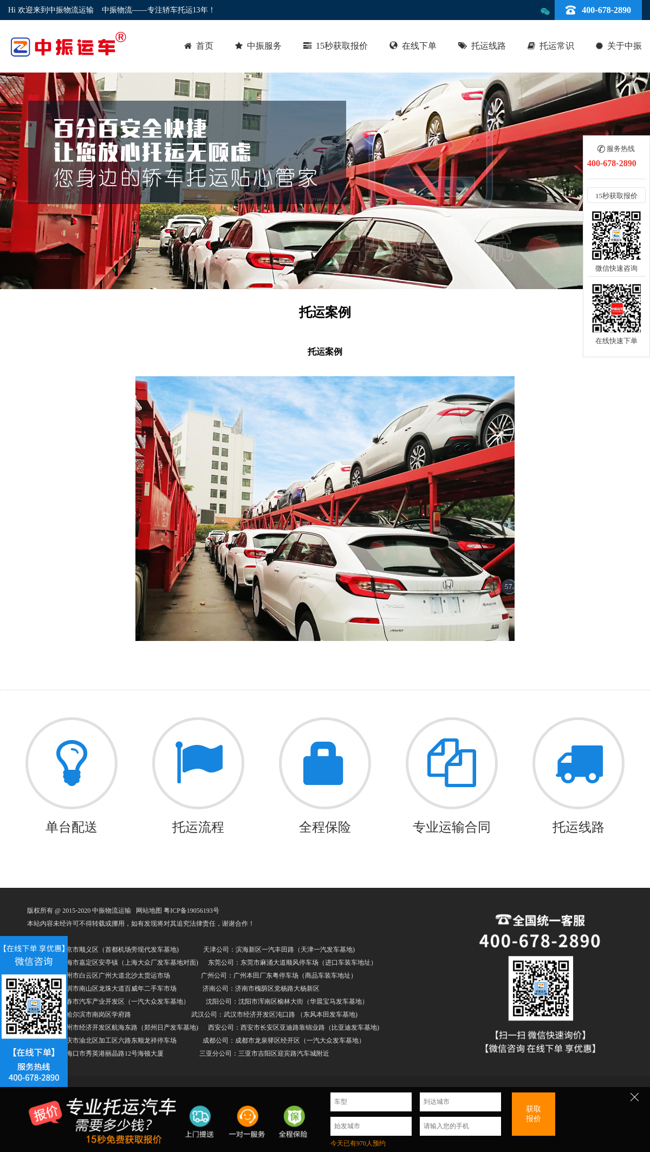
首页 (204, 45)
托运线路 (488, 45)
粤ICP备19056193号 (191, 910)
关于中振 (624, 45)
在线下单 (419, 45)
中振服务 (264, 45)
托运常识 (557, 45)
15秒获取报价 (342, 45)
